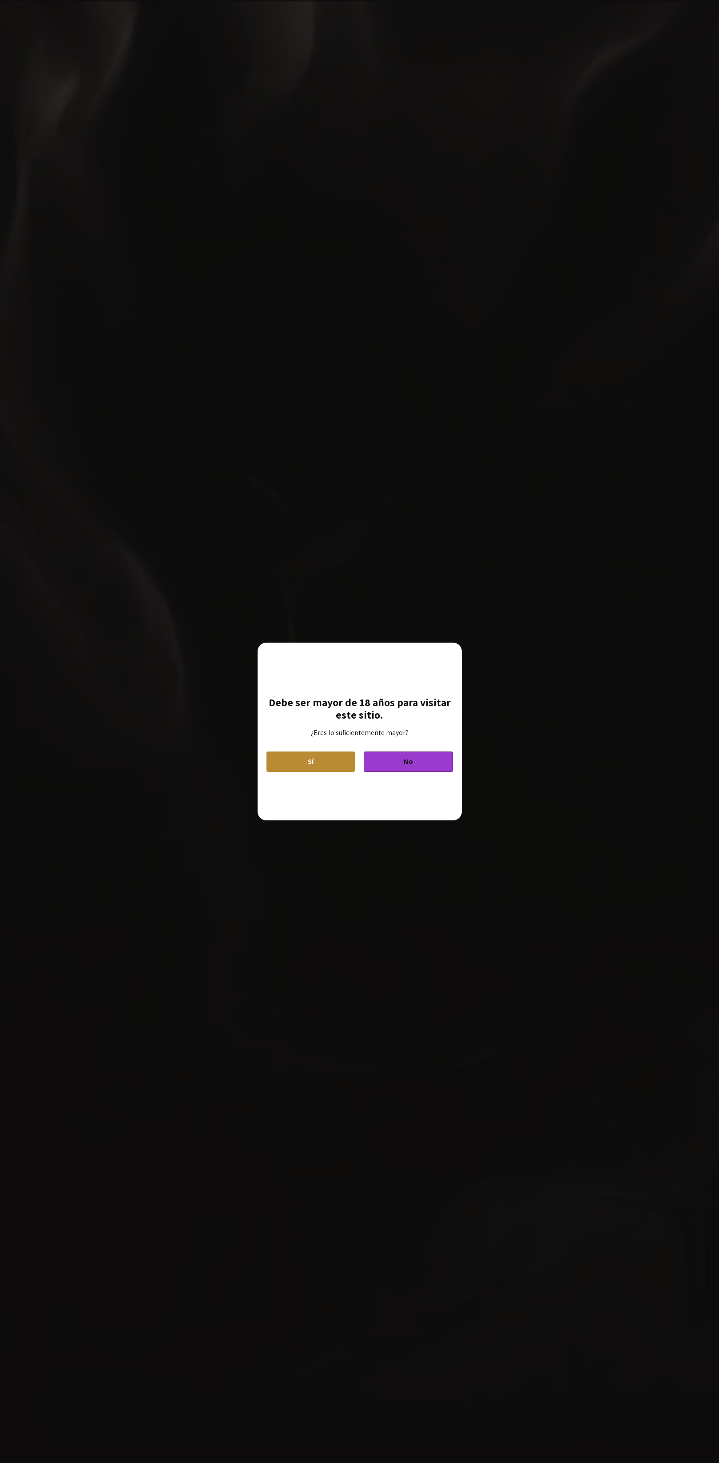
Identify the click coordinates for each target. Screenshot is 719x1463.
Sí (311, 761)
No (408, 761)
